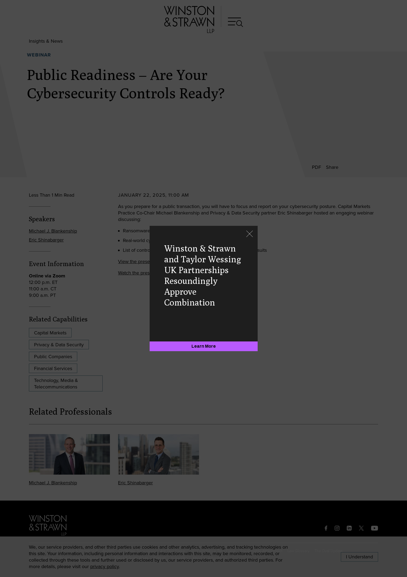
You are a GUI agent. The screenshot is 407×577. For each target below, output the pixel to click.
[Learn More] (204, 346)
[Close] (249, 234)
